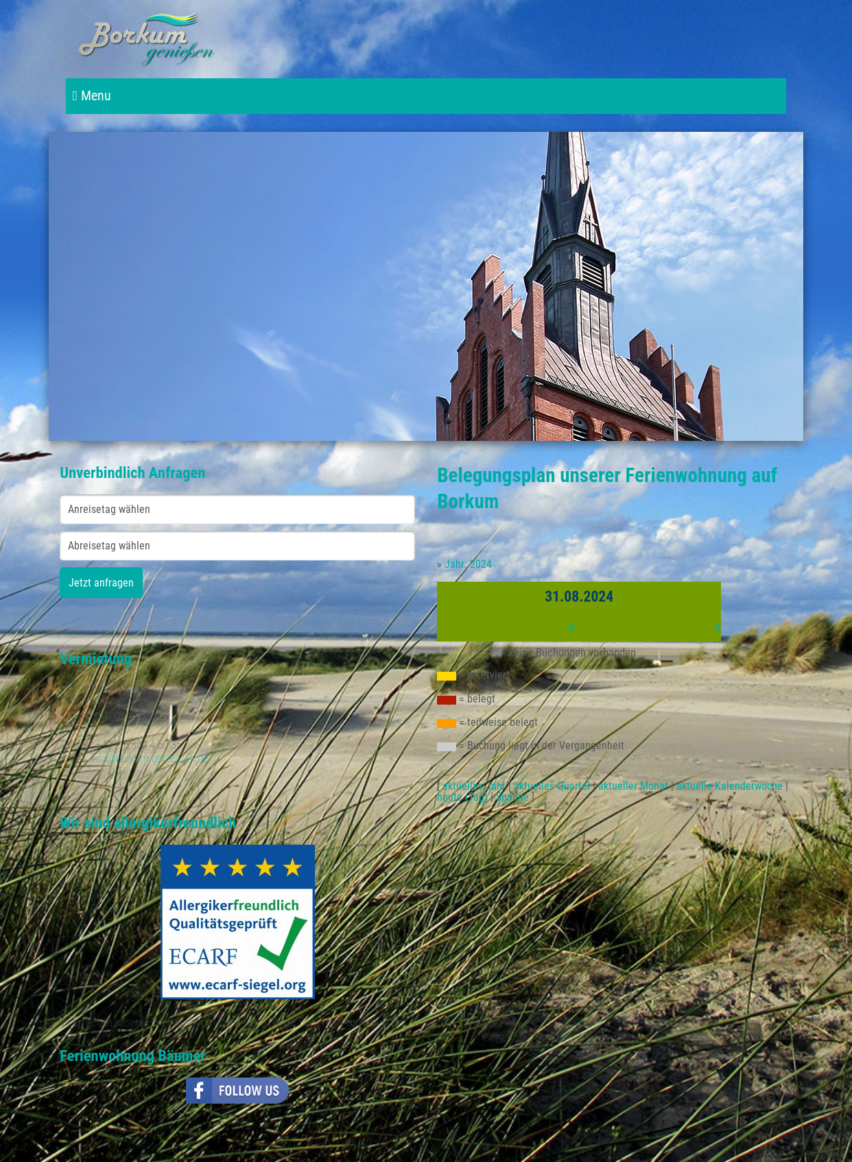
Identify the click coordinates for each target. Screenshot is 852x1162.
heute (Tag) (462, 797)
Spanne (512, 797)
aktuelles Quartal (552, 786)
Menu (92, 96)
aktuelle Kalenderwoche (729, 786)
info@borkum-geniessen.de (150, 758)
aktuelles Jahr (474, 786)
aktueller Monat (633, 786)
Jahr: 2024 (468, 564)
